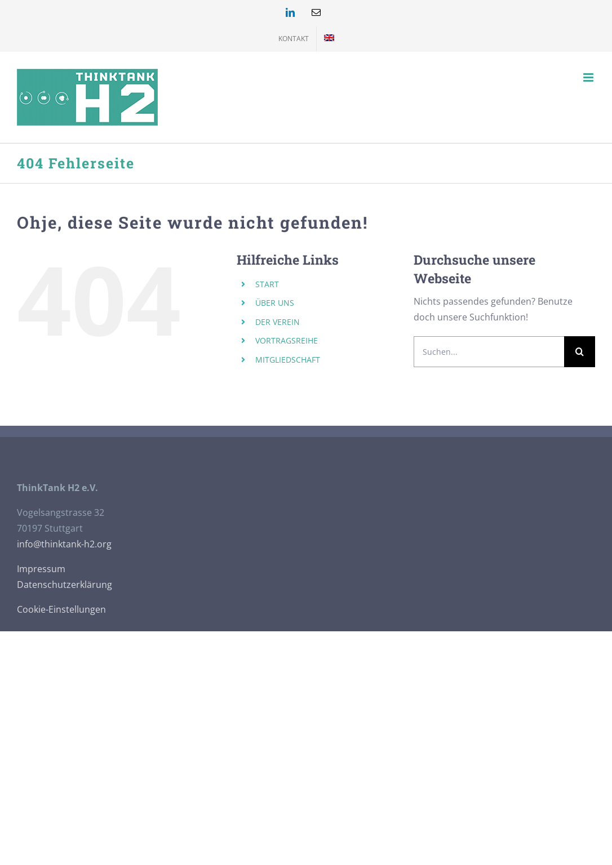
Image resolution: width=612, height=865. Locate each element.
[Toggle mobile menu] (589, 77)
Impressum (41, 569)
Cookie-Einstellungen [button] (61, 609)
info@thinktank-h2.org (64, 544)
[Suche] (579, 351)
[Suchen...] (489, 351)
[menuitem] (329, 38)
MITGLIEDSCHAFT (287, 359)
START (267, 284)
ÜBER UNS (274, 302)
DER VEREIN (277, 321)
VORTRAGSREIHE (286, 340)
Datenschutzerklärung (64, 584)
